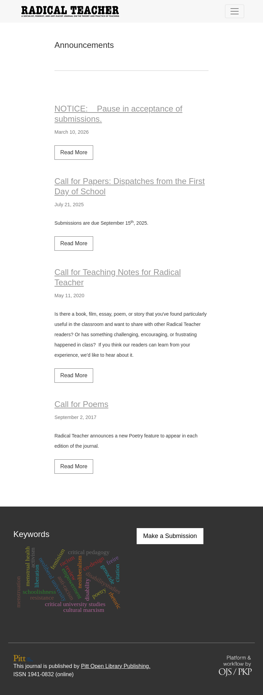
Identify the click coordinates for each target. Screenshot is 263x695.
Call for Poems (81, 404)
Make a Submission (170, 536)
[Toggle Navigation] (234, 11)
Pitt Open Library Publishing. (115, 666)
